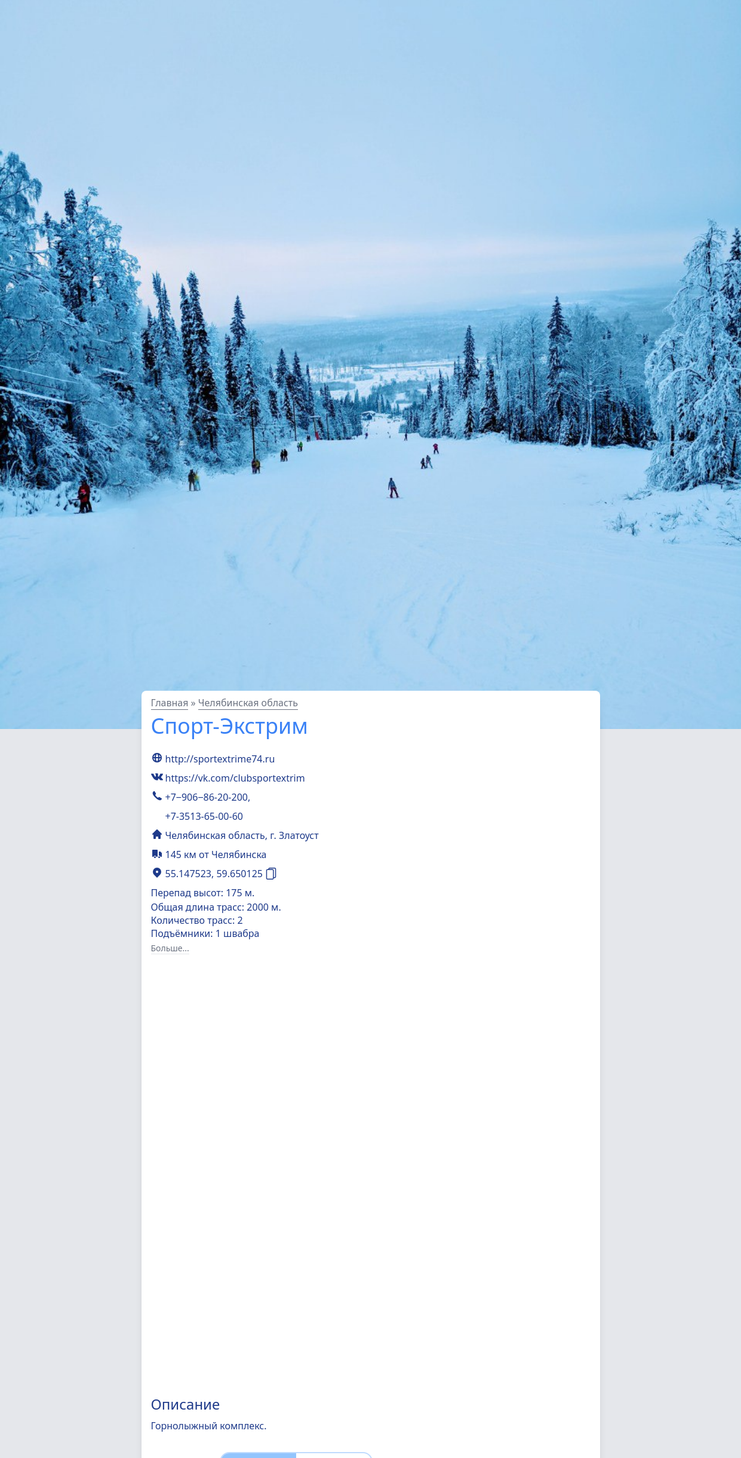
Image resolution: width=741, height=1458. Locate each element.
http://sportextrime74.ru (220, 758)
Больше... (170, 948)
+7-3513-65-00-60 (204, 816)
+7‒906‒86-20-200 (206, 797)
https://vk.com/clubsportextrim (235, 778)
